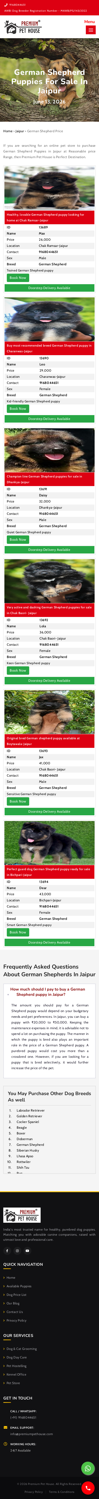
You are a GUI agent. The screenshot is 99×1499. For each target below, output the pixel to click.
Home (8, 131)
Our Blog (11, 1303)
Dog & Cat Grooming (20, 1349)
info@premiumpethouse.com (31, 1434)
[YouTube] (27, 1251)
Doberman (25, 1139)
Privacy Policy (15, 1320)
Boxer (21, 1133)
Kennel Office (14, 1374)
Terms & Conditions (61, 1492)
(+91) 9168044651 (23, 1417)
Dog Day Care (15, 1357)
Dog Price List (15, 1295)
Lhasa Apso (25, 1156)
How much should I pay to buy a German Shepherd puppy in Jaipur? (47, 992)
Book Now (18, 278)
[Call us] (88, 1488)
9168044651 (17, 4)
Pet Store (11, 1383)
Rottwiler (24, 1162)
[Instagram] (17, 1251)
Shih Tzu (23, 1168)
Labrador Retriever (31, 1110)
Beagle (22, 1128)
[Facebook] (7, 1251)
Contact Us (13, 1312)
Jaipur (20, 131)
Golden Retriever (29, 1116)
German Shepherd (30, 1145)
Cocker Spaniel (28, 1122)
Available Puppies (17, 1286)
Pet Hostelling (15, 1366)
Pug (19, 1173)
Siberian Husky (28, 1150)
